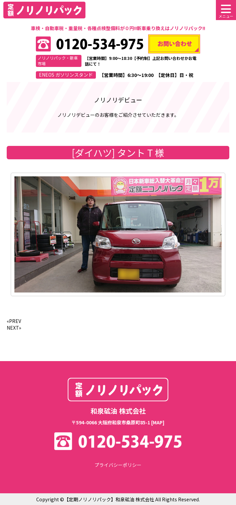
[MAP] (158, 422)
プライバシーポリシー (118, 464)
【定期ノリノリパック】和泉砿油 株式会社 (109, 499)
